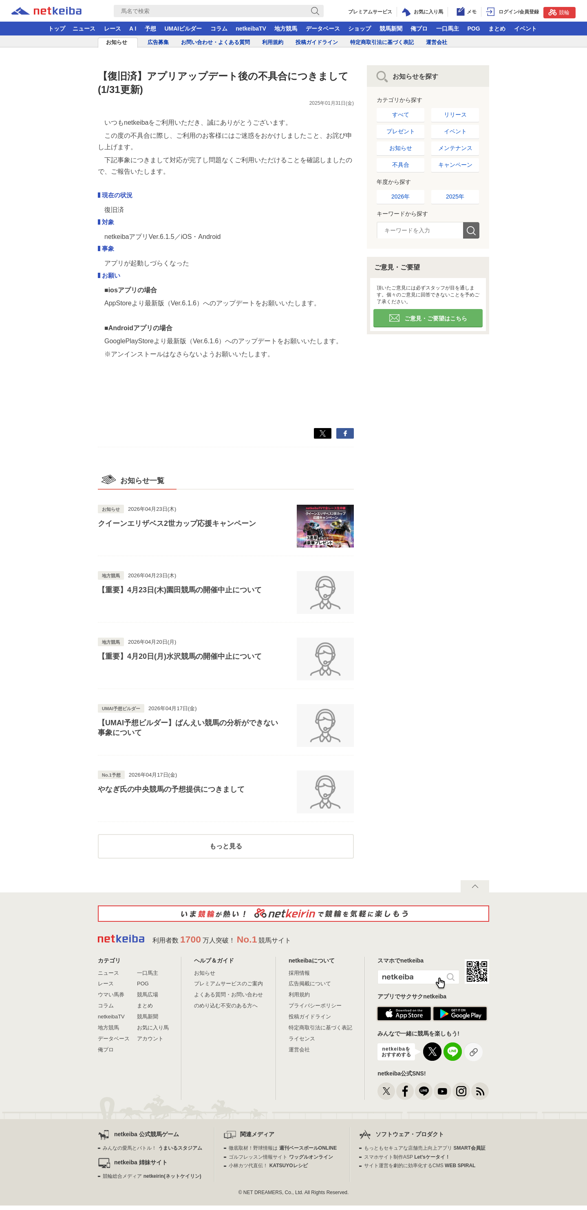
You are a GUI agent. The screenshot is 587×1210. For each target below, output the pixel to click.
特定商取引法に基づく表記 (382, 42)
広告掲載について (310, 983)
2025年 (455, 196)
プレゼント (400, 131)
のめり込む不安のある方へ (226, 1005)
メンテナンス (455, 148)
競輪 (558, 12)
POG (473, 28)
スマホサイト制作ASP (407, 1157)
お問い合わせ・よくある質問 (215, 42)
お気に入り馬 (153, 1028)
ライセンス (302, 1039)
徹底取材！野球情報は (283, 1148)
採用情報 (299, 973)
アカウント (150, 1039)
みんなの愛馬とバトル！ (152, 1148)
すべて (400, 114)
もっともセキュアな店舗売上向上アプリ (424, 1148)
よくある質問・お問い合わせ (228, 994)
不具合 (400, 164)
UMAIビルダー (183, 28)
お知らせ (116, 42)
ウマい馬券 (111, 994)
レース (112, 28)
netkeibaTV (251, 28)
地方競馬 (285, 28)
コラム (218, 28)
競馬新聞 (391, 28)
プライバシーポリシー (315, 1005)
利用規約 (272, 42)
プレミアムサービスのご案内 (228, 983)
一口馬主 (447, 28)
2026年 (400, 196)
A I (132, 28)
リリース (455, 114)
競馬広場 (147, 994)
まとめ (496, 28)
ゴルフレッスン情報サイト (281, 1157)
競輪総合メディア (152, 1176)
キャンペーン (455, 164)
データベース (323, 28)
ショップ (359, 28)
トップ (56, 28)
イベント (525, 28)
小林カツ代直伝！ (268, 1165)
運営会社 (436, 42)
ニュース (84, 28)
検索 (471, 230)
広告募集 (158, 42)
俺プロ (419, 28)
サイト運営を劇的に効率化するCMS (419, 1165)
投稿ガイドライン (317, 42)
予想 (150, 28)
